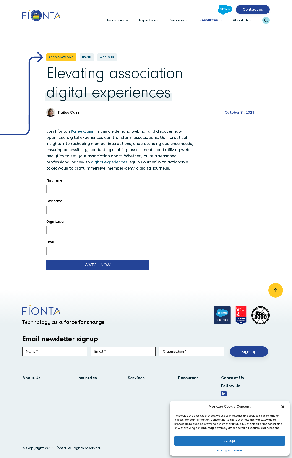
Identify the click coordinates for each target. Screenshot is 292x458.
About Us (241, 20)
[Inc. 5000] (260, 315)
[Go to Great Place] (241, 315)
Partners (30, 409)
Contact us (253, 9)
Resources (208, 20)
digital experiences (109, 162)
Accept (229, 441)
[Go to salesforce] (222, 315)
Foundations (88, 401)
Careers (29, 393)
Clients (28, 401)
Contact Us (232, 377)
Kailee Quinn (82, 131)
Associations (88, 393)
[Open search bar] (266, 20)
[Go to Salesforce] (225, 10)
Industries (115, 20)
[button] (283, 406)
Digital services (141, 393)
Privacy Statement (229, 450)
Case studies (189, 385)
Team (27, 385)
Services (177, 20)
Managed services (143, 401)
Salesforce (137, 385)
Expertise (147, 20)
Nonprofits (86, 385)
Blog (182, 393)
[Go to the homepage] (41, 16)
